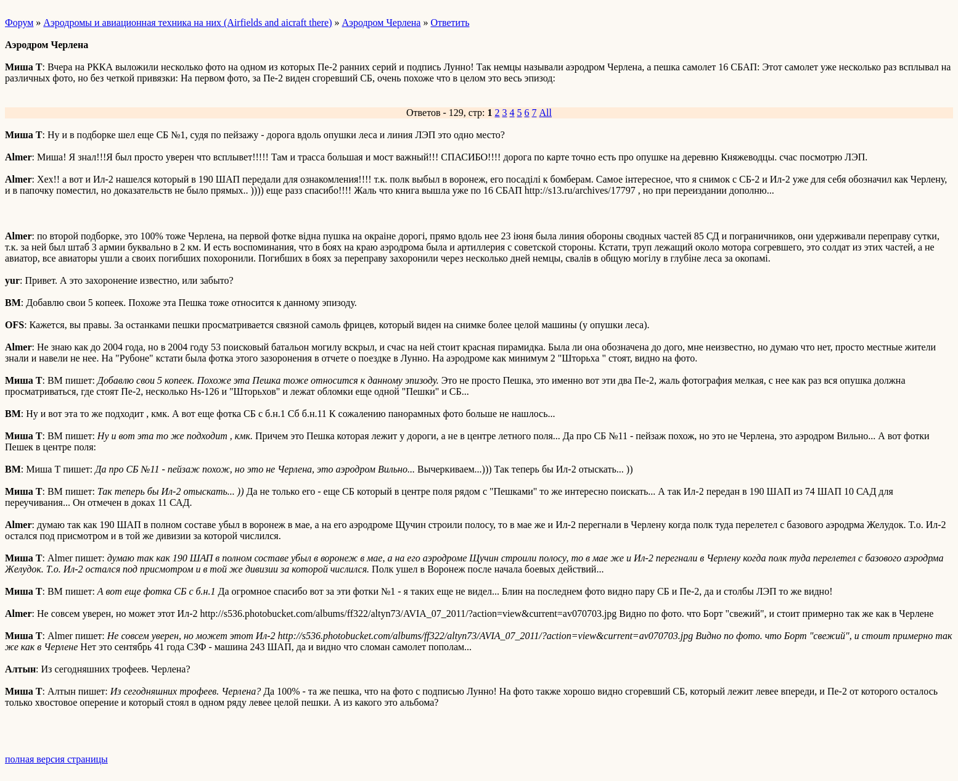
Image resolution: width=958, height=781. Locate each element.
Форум (19, 22)
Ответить (449, 22)
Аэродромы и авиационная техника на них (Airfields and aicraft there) (187, 22)
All (545, 112)
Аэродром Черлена (381, 22)
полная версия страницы (56, 759)
